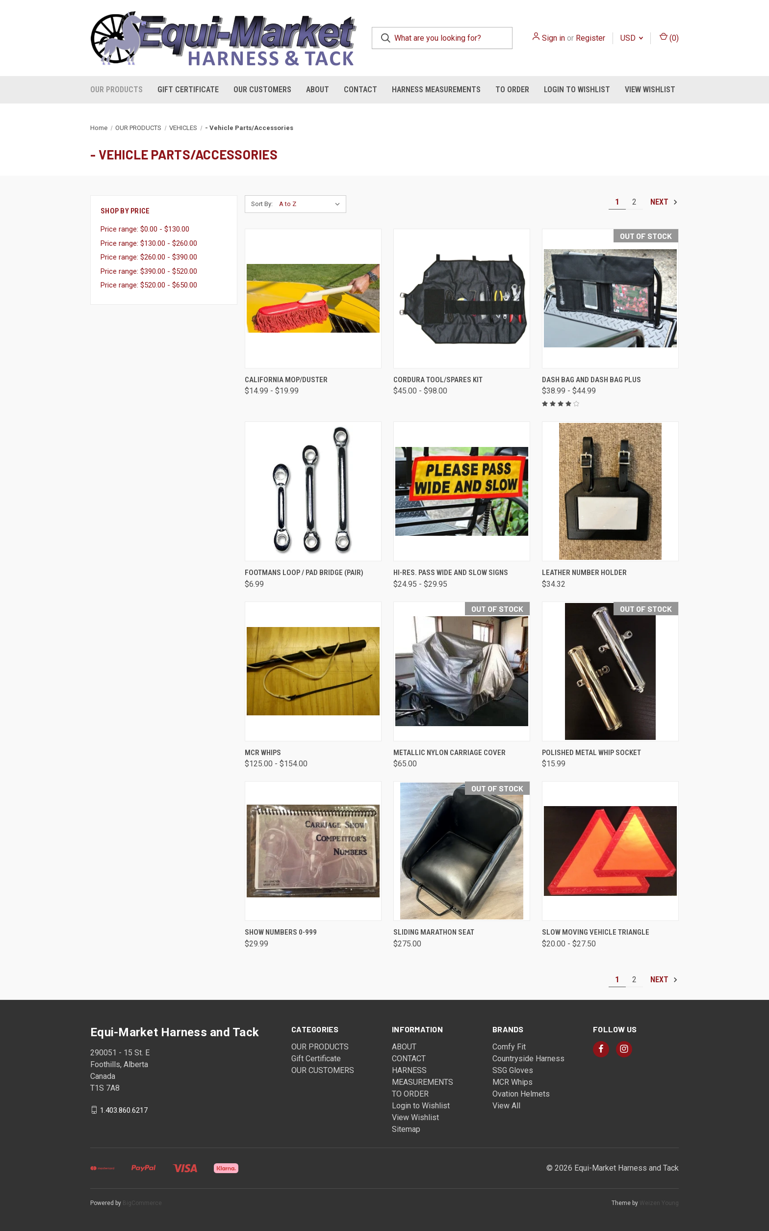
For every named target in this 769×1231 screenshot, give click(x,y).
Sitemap (406, 1129)
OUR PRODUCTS (116, 89)
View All (506, 1105)
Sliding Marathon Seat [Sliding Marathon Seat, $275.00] (433, 932)
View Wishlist (650, 89)
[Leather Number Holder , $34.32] (610, 491)
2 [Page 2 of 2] (634, 202)
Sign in (553, 38)
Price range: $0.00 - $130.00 (145, 229)
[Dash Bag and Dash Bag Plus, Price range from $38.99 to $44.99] (610, 299)
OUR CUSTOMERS (262, 89)
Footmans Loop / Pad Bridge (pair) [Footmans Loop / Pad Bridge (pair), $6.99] (304, 572)
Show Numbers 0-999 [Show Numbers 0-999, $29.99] (281, 932)
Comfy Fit (509, 1046)
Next (664, 202)
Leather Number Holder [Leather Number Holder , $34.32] (584, 572)
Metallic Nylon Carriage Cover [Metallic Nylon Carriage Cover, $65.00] (449, 752)
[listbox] (312, 204)
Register (590, 38)
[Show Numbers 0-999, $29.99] (313, 851)
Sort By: (262, 204)
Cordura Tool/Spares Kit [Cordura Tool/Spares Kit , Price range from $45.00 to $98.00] (438, 379)
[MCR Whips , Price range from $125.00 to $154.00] (313, 671)
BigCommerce (142, 1203)
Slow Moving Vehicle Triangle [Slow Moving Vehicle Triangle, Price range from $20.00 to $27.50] (595, 932)
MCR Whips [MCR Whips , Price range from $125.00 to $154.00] (263, 752)
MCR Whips (512, 1082)
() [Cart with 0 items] (669, 37)
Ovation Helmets (521, 1094)
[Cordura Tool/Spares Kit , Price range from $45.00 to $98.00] (461, 299)
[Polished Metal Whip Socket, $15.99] (610, 671)
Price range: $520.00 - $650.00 (149, 285)
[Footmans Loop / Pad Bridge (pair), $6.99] (313, 491)
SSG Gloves (512, 1070)
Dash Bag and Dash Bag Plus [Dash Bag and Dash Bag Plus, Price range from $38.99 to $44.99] (591, 379)
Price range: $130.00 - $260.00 (149, 243)
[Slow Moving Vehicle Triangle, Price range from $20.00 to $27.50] (610, 851)
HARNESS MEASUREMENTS (436, 89)
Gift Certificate (188, 89)
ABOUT (317, 89)
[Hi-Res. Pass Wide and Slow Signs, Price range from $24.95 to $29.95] (461, 491)
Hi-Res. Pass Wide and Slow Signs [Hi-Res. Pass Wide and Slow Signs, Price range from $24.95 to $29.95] (450, 572)
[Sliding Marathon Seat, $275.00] (461, 851)
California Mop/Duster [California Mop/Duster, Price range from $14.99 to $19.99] (286, 379)
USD (631, 38)
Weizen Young (659, 1203)
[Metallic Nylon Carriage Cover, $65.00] (461, 671)
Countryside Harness (528, 1058)
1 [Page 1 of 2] (617, 202)
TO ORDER (512, 89)
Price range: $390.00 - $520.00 (149, 271)
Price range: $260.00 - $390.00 (149, 257)
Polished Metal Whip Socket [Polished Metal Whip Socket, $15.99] (591, 752)
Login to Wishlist (577, 89)
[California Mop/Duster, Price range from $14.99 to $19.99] (313, 299)
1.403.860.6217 (124, 1109)
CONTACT (360, 89)
